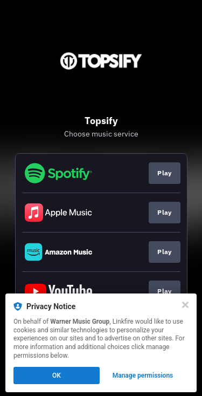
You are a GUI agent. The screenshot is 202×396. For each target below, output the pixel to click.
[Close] (185, 304)
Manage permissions (143, 375)
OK (56, 375)
